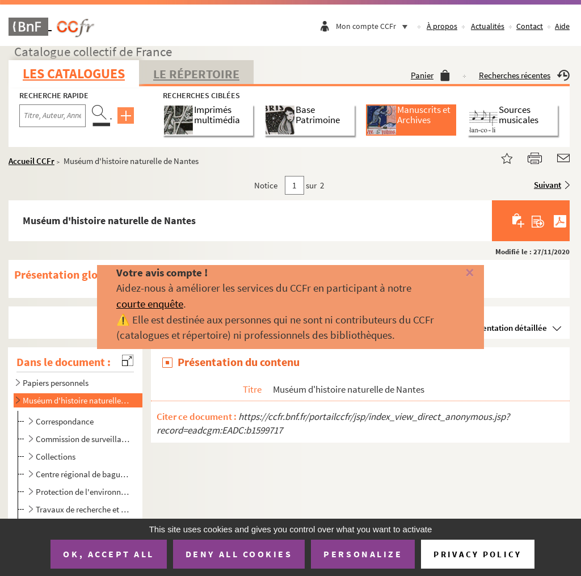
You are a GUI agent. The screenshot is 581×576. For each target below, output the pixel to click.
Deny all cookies (239, 554)
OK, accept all (108, 554)
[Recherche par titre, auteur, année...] (52, 115)
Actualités (487, 26)
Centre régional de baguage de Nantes (83, 474)
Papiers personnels (56, 382)
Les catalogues (74, 73)
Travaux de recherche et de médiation (83, 509)
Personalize (362, 554)
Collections (55, 456)
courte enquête (149, 303)
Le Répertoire (196, 74)
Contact (529, 26)
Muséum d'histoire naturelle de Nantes (76, 400)
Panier (430, 75)
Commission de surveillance (83, 439)
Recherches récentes (524, 75)
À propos (442, 26)
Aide (562, 26)
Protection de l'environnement (83, 491)
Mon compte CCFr (374, 26)
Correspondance (65, 421)
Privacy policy (477, 554)
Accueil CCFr (31, 160)
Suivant (547, 184)
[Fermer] (458, 273)
